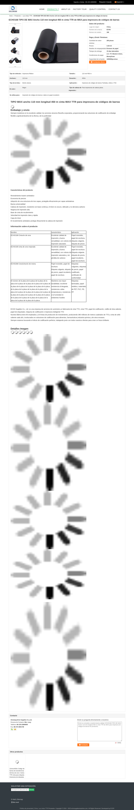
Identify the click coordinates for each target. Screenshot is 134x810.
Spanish (121, 1)
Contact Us (114, 9)
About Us (65, 9)
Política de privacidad (26, 808)
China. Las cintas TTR (41, 808)
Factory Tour (79, 9)
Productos (17, 16)
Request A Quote (105, 2)
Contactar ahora (99, 62)
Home (42, 9)
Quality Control (97, 9)
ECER (112, 808)
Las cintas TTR (27, 16)
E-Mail (13, 799)
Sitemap (20, 799)
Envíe (32, 790)
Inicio (11, 16)
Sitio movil (15, 802)
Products (52, 9)
